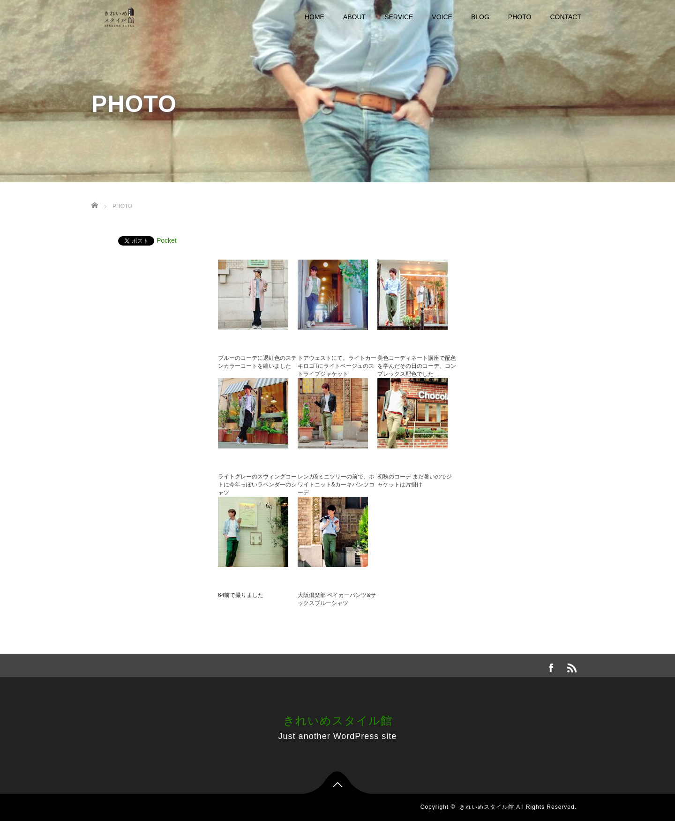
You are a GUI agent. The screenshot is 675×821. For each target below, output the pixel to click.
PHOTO (520, 17)
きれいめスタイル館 (337, 720)
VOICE (442, 17)
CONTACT (565, 17)
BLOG (480, 17)
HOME (314, 17)
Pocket (167, 240)
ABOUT (354, 17)
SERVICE (398, 17)
